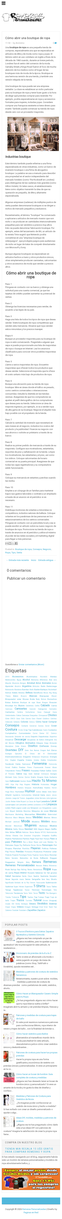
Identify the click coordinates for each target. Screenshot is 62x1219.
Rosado (31, 873)
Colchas (53, 719)
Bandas (25, 689)
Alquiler (8, 683)
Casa (39, 712)
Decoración (9, 737)
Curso (35, 733)
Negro (47, 829)
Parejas (47, 839)
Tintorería (15, 897)
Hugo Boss (9, 792)
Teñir (30, 893)
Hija (12, 784)
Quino (41, 855)
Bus (15, 706)
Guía (46, 777)
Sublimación (51, 882)
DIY (20, 750)
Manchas (27, 811)
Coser (54, 725)
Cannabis (53, 709)
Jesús (54, 795)
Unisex (45, 900)
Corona (40, 726)
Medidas (38, 817)
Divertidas (11, 750)
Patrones (16, 841)
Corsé (47, 726)
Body (38, 699)
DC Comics (51, 733)
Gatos (19, 773)
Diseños (33, 746)
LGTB (43, 805)
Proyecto (15, 855)
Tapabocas (18, 890)
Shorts (54, 879)
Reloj (28, 862)
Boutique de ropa (23, 549)
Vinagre (27, 907)
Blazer (54, 696)
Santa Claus (27, 876)
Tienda (8, 897)
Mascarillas (30, 814)
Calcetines (30, 706)
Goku (15, 777)
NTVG (43, 832)
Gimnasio (45, 774)
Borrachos (52, 699)
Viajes (13, 907)
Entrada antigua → (47, 560)
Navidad (29, 829)
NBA (35, 829)
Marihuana (9, 814)
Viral (41, 907)
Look (24, 808)
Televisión (9, 893)
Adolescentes (10, 680)
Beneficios (38, 693)
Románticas (37, 870)
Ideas (44, 792)
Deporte (34, 736)
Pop (7, 851)
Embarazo (36, 757)
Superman (29, 887)
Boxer (39, 702)
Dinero (23, 746)
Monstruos (18, 826)
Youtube (15, 910)
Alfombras (44, 680)
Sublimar (9, 886)
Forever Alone (51, 767)
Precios (12, 852)
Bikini (15, 696)
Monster (8, 826)
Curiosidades (25, 733)
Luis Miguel (10, 811)
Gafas (48, 771)
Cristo (20, 730)
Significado (9, 883)
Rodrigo (13, 870)
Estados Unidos (32, 760)
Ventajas (24, 904)
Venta (19, 552)
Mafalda (19, 811)
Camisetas (21, 708)
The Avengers (51, 893)
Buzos (21, 705)
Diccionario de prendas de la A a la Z (33, 953)
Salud (8, 876)
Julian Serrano (40, 798)
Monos (54, 822)
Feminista (53, 764)
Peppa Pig (18, 845)
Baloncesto (9, 690)
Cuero (45, 730)
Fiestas (22, 767)
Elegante (27, 757)
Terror (35, 893)
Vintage (35, 907)
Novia (32, 832)
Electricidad (52, 754)
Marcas (53, 811)
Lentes (30, 804)
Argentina (26, 686)
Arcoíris (18, 686)
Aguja (19, 680)
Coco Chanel (37, 719)
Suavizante (40, 883)
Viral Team (48, 907)
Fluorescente (38, 767)
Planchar (17, 848)
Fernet (7, 767)
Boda (32, 699)
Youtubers (23, 910)
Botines (15, 702)
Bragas (45, 702)
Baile (43, 686)
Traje (47, 897)
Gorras (21, 777)
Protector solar (50, 851)
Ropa (7, 552)
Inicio (33, 560)
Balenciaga (52, 686)
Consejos (37, 549)
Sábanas (39, 873)
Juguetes (30, 798)
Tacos (48, 887)
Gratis (33, 777)
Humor (30, 791)
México (54, 818)
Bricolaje (9, 705)
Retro (45, 865)
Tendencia (18, 893)
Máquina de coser (40, 811)
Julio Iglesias (51, 798)
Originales (36, 836)
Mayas (22, 817)
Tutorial (37, 900)
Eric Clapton (10, 760)
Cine (7, 718)
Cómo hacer (42, 722)
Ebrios (54, 750)
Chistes (52, 715)
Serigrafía (36, 879)
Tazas (27, 890)
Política (45, 848)
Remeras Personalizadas (20, 865)
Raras (46, 855)
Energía (53, 757)
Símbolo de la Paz (22, 883)
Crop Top (27, 730)
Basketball (52, 690)
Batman (8, 693)
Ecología (8, 754)
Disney (54, 746)
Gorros (27, 777)
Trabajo (41, 897)
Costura (11, 729)
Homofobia (38, 788)
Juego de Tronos (18, 798)
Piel (55, 845)
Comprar (52, 722)
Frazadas (35, 771)
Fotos (18, 771)
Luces (54, 808)
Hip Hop (19, 784)
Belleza (29, 692)
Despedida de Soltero (35, 740)
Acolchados (31, 676)
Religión (20, 862)
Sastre (36, 876)
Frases (26, 770)
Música (8, 829)
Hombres (10, 787)
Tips (13, 552)
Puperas (35, 855)
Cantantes (10, 712)
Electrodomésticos (13, 757)
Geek (30, 774)
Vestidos (42, 903)
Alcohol (26, 679)
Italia (43, 795)
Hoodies (47, 788)
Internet (36, 795)
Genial (37, 774)
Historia (35, 784)
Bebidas (21, 693)
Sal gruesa (52, 873)
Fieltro (14, 767)
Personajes (47, 845)
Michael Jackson (12, 822)
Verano (32, 903)
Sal (45, 873)
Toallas (30, 897)
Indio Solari (52, 792)
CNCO (12, 719)
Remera (36, 862)
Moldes (45, 821)
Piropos (8, 848)
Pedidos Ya (52, 842)
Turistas (28, 900)
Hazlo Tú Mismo (44, 781)
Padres (8, 839)
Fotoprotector (10, 771)
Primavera (29, 852)
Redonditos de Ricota (29, 858)
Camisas (8, 709)
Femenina (39, 764)
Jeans (48, 795)
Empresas (45, 757)
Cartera (20, 712)
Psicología (23, 855)
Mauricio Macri (11, 818)
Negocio (47, 549)
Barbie (37, 689)
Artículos (36, 686)
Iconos (38, 792)
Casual (47, 712)
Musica (53, 825)
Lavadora (45, 801)
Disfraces (44, 746)
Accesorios (17, 676)
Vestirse (53, 903)
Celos (18, 715)
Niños (18, 832)
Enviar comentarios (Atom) (31, 664)
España (21, 760)
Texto (42, 893)
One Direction (25, 836)
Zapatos (41, 910)
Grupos (40, 777)
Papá (32, 839)
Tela (55, 890)
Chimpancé (43, 715)
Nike (7, 832)
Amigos (23, 683)
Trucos (20, 900)
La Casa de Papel (33, 801)
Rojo (18, 870)
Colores (24, 722)
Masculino (41, 814)
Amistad (31, 683)
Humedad (19, 792)
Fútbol (42, 771)
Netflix (54, 829)
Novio (37, 832)
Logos (18, 808)
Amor (38, 683)
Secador (53, 876)
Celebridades (10, 715)
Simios (32, 883)
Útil (13, 904)
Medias (29, 818)
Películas (9, 845)
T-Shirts (39, 886)
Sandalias (16, 876)
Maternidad (52, 814)
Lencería (22, 804)
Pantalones (17, 839)
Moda (25, 821)
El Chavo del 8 (34, 754)
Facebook (9, 764)
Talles (54, 886)
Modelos (36, 822)
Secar (7, 879)
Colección (9, 722)
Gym (7, 781)
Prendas (20, 851)
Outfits (54, 835)
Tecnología (46, 890)
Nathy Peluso (18, 829)
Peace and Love (40, 842)
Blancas (33, 696)
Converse (33, 726)
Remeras (50, 862)
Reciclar (53, 855)
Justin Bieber (10, 801)
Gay (25, 774)
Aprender (9, 686)
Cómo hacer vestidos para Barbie (32, 1034)
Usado (7, 904)
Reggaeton (10, 862)
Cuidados (52, 730)
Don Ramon (34, 750)
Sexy (48, 879)
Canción (32, 709)
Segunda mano (18, 879)
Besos (45, 693)
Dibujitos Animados (25, 743)
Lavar (53, 801)
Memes (47, 817)
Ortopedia (45, 836)
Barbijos (44, 689)
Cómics (32, 722)
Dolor (27, 750)
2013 (7, 677)
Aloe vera (53, 680)
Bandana (17, 690)
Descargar (20, 739)
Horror (54, 788)
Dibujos (39, 743)
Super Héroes (19, 887)
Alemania (35, 680)
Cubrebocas (37, 730)
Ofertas (8, 836)
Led (17, 805)
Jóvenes (8, 798)
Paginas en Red (31, 1212)
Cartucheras (30, 712)
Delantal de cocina (22, 737)
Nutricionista (52, 832)
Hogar (54, 784)
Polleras (53, 848)
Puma (29, 855)
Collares (16, 722)
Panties (26, 839)
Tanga (8, 890)
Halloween (15, 781)
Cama (54, 705)
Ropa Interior (20, 872)
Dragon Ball (45, 750)
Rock (7, 869)
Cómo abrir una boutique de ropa (27, 38)
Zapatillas (32, 910)
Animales (46, 683)
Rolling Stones (26, 870)
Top (35, 897)
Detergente (49, 740)
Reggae (53, 858)
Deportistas (44, 736)
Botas (8, 702)
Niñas (12, 832)
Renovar (39, 866)
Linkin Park (10, 808)
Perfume (26, 845)
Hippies (27, 784)
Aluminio (15, 683)
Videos (20, 907)
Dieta (17, 746)
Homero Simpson (24, 788)
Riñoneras (53, 866)
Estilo (43, 760)
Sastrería (44, 876)
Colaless (46, 719)
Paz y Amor (28, 842)
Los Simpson (32, 808)
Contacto (24, 726)
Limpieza (51, 804)
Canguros (42, 709)
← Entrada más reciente (17, 560)
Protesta (8, 855)
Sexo (43, 879)
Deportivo (53, 737)
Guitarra (53, 777)
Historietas (45, 784)
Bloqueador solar (13, 699)
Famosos (26, 764)
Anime (54, 683)
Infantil (8, 795)
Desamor (9, 740)
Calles (37, 706)
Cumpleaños (11, 733)
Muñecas (43, 826)
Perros (39, 845)
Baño (32, 690)
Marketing (19, 814)
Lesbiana (37, 805)
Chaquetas (33, 715)
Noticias (25, 832)
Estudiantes (52, 760)
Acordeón (43, 677)
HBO (7, 784)
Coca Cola (20, 719)
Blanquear (44, 696)
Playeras (36, 848)
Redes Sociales (11, 858)
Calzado (45, 705)
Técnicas (36, 890)
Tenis (25, 893)
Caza (55, 712)
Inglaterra (16, 795)
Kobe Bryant (21, 801)
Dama (42, 733)
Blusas (26, 699)
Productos (37, 851)
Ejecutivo (18, 754)
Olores (15, 835)
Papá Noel (39, 839)
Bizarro (24, 696)
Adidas (53, 676)
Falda (18, 764)
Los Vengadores (45, 808)
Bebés (15, 693)
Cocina (28, 719)
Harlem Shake (25, 781)
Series (27, 879)
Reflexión (44, 858)
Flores (29, 767)
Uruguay (53, 900)
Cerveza (25, 715)
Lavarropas (10, 804)
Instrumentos (26, 795)
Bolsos (43, 699)
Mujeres (30, 825)
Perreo (33, 845)
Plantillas (26, 848)
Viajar (7, 907)
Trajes (12, 900)
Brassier (53, 702)
